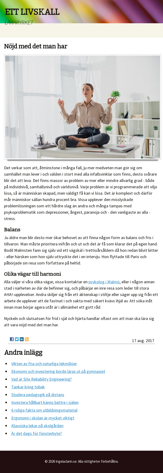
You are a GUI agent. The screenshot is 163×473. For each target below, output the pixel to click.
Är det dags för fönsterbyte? (36, 433)
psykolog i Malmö (104, 281)
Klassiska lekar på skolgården (37, 425)
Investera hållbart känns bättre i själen (45, 402)
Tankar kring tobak (28, 387)
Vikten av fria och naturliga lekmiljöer (44, 363)
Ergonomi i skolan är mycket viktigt (42, 418)
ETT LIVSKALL (32, 12)
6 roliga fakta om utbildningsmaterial (44, 410)
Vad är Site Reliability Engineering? (41, 379)
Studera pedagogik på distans (37, 394)
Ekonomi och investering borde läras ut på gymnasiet (58, 371)
